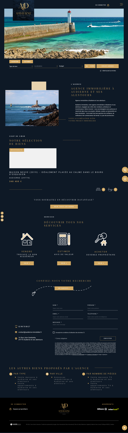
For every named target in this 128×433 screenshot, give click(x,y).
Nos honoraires (61, 424)
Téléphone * (92, 314)
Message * (57, 322)
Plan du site (77, 424)
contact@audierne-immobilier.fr (30, 332)
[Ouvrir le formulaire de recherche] (90, 66)
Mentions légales (86, 424)
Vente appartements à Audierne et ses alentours (27, 386)
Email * (56, 314)
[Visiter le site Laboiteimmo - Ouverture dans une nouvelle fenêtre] (15, 424)
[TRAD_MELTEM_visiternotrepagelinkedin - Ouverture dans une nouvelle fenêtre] (2, 219)
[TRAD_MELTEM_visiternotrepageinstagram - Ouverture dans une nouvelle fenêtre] (2, 216)
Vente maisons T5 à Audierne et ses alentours (101, 379)
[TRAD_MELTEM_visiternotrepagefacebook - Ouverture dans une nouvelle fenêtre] (2, 213)
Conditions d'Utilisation (92, 354)
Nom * (55, 305)
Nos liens (98, 424)
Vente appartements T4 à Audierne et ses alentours (102, 386)
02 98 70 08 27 (24, 327)
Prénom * (91, 305)
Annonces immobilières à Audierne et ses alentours (63, 380)
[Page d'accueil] (23, 10)
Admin (93, 424)
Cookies (112, 424)
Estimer (27, 61)
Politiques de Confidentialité (78, 354)
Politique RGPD (105, 424)
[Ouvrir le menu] (121, 4)
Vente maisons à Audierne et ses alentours (28, 379)
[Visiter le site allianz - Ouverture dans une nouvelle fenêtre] (102, 409)
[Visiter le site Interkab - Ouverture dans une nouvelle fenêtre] (113, 409)
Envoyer (108, 338)
